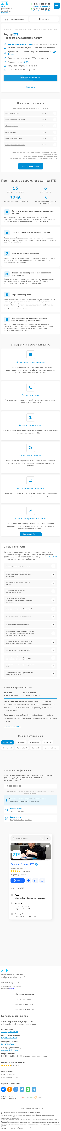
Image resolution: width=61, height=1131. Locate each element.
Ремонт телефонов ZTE (25, 999)
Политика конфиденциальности (30, 1108)
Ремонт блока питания (12, 113)
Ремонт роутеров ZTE (24, 1004)
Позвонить (44, 19)
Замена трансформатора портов (15, 145)
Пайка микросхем (10, 132)
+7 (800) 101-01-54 (41, 9)
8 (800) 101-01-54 (9, 1037)
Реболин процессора (11, 126)
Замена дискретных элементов (15, 119)
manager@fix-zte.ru (9, 1050)
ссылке (11, 988)
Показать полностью (12, 726)
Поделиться (3, 1089)
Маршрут (17, 880)
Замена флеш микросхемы (13, 138)
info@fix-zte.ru (7, 1044)
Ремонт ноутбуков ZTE (24, 1009)
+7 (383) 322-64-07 (41, 4)
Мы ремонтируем (14, 19)
